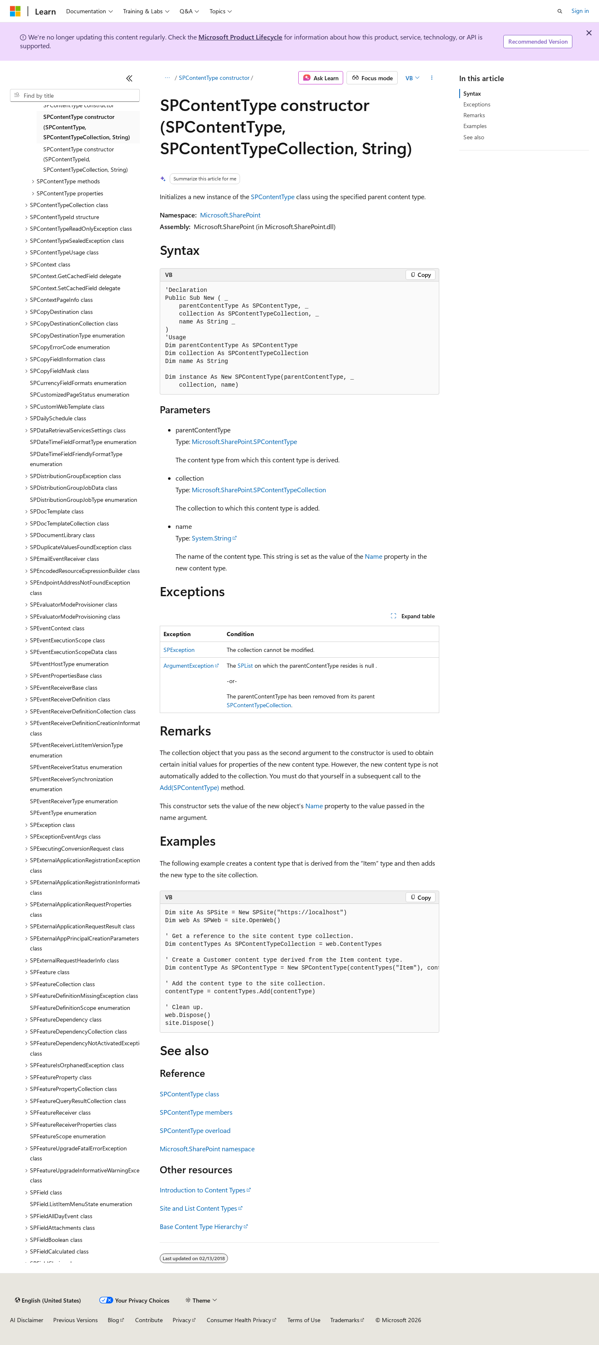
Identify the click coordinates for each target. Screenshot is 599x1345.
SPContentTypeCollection (259, 705)
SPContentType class (189, 1093)
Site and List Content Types (198, 1208)
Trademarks (344, 1320)
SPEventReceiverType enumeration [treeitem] (74, 801)
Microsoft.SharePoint (230, 214)
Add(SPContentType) (189, 787)
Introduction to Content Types (202, 1189)
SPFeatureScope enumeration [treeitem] (68, 1136)
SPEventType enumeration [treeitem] (63, 813)
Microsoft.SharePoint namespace (207, 1148)
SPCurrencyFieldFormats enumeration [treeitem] (78, 383)
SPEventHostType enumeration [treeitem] (69, 664)
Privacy (182, 1320)
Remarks (474, 115)
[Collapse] (129, 78)
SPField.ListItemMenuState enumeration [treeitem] (81, 1204)
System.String (211, 537)
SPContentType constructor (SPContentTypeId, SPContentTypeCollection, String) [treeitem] (85, 159)
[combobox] (75, 95)
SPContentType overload (195, 1130)
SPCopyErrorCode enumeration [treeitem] (70, 347)
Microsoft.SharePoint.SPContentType (244, 441)
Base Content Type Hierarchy (201, 1226)
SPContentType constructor (214, 77)
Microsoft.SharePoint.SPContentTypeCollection (259, 489)
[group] (299, 968)
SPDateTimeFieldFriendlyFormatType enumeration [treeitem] (76, 459)
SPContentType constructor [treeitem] (78, 105)
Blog (113, 1320)
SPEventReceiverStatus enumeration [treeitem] (76, 767)
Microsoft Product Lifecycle (240, 36)
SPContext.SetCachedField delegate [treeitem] (75, 288)
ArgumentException (188, 665)
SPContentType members (196, 1112)
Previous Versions (75, 1320)
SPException (179, 650)
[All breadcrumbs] (167, 77)
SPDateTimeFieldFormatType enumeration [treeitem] (83, 442)
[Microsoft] (15, 11)
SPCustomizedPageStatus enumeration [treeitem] (79, 394)
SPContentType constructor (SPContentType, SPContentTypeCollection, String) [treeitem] (86, 127)
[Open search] (560, 11)
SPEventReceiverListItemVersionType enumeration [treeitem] (76, 750)
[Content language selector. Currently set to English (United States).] (48, 1300)
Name (373, 556)
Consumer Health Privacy (239, 1320)
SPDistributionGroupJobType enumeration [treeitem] (83, 499)
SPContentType (273, 196)
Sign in (580, 11)
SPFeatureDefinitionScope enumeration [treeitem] (80, 1008)
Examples (475, 126)
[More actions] (432, 77)
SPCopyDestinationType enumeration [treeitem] (77, 335)
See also (473, 137)
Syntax (472, 93)
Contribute (149, 1320)
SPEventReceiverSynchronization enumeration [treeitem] (71, 784)
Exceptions (476, 104)
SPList (245, 665)
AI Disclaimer (26, 1320)
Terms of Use (303, 1320)
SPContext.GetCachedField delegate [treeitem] (75, 276)
